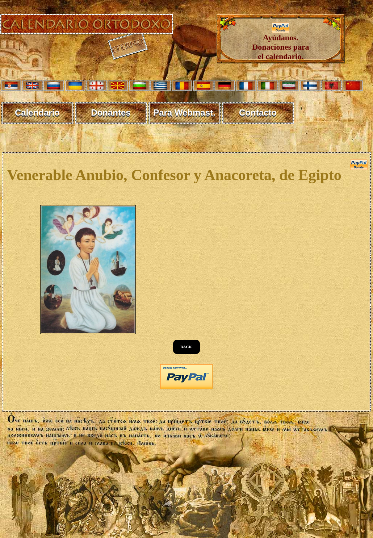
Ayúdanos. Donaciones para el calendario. (280, 43)
